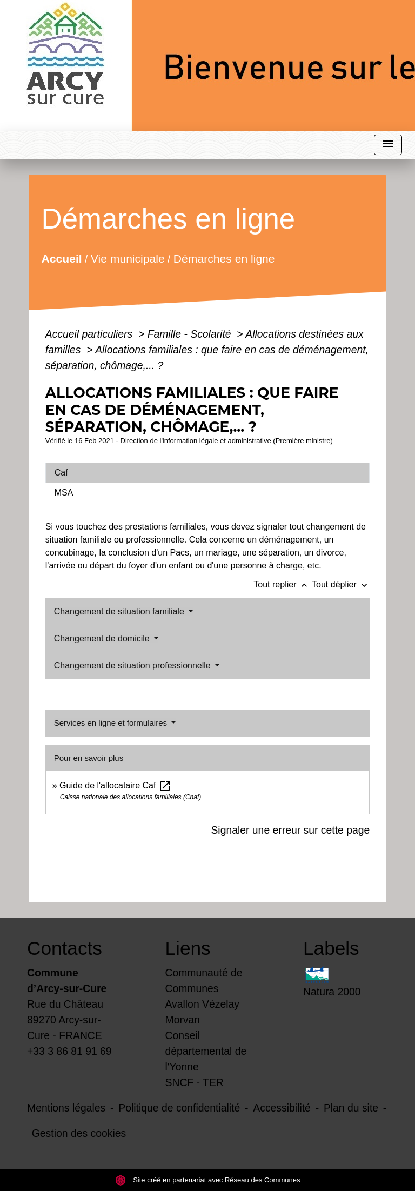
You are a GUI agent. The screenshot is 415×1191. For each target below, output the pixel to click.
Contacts (64, 948)
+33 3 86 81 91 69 (69, 1051)
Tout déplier (341, 584)
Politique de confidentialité (179, 1108)
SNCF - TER (194, 1082)
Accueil (61, 258)
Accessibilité (282, 1108)
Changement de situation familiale (120, 611)
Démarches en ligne (224, 258)
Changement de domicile (103, 638)
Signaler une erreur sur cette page (290, 830)
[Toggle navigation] (388, 145)
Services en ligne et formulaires (111, 722)
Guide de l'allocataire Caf (115, 785)
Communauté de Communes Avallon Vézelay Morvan (204, 996)
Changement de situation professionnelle (133, 665)
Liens (188, 948)
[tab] (207, 473)
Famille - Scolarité (191, 334)
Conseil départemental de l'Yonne (206, 1051)
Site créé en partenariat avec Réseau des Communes (207, 1180)
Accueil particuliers (90, 334)
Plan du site (351, 1108)
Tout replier (282, 584)
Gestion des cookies (79, 1133)
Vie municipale (128, 258)
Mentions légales (66, 1108)
